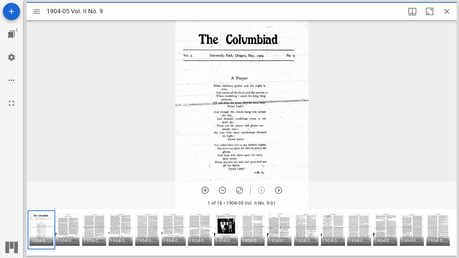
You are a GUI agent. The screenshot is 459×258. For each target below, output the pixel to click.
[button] (41, 230)
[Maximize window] (429, 11)
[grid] (242, 232)
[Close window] (446, 11)
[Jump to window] (11, 34)
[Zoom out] (222, 190)
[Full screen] (11, 103)
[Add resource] (11, 11)
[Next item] (278, 190)
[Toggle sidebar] (36, 11)
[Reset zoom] (239, 190)
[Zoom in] (205, 190)
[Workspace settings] (11, 57)
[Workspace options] (11, 80)
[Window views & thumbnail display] (412, 11)
